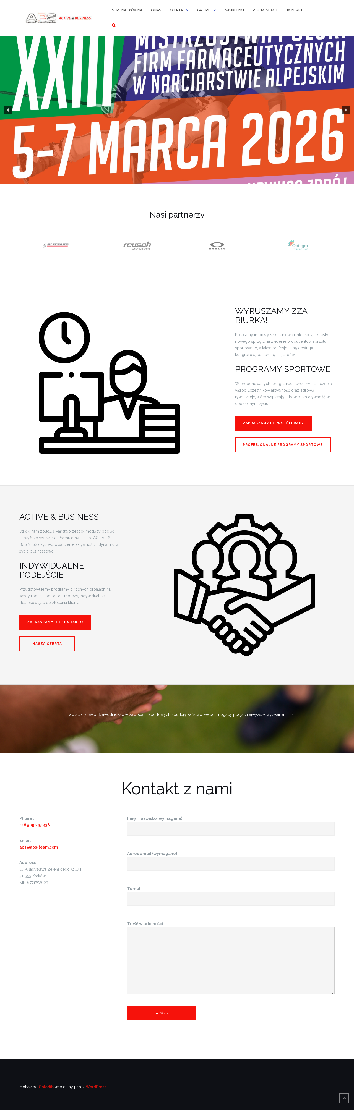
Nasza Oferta (47, 644)
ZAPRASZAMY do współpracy (273, 423)
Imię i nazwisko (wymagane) (231, 823)
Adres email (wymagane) (231, 858)
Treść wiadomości (231, 958)
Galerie (203, 10)
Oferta (176, 10)
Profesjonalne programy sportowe (283, 445)
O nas (156, 10)
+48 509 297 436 (34, 825)
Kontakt (295, 10)
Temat (231, 893)
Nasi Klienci (234, 10)
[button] (177, 110)
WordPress (96, 1087)
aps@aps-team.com (38, 847)
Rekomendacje (265, 10)
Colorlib (46, 1087)
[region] (177, 110)
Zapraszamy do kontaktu (55, 622)
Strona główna (127, 10)
